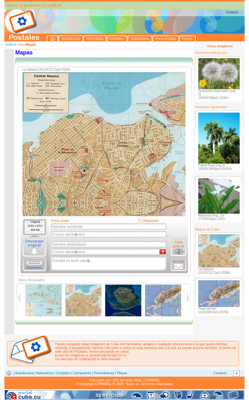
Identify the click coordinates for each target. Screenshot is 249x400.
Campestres (82, 373)
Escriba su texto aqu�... (109, 263)
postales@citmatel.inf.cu (108, 355)
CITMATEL (151, 380)
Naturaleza (44, 373)
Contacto (232, 12)
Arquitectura (24, 373)
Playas (122, 373)
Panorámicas (104, 373)
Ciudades (63, 373)
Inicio (21, 44)
